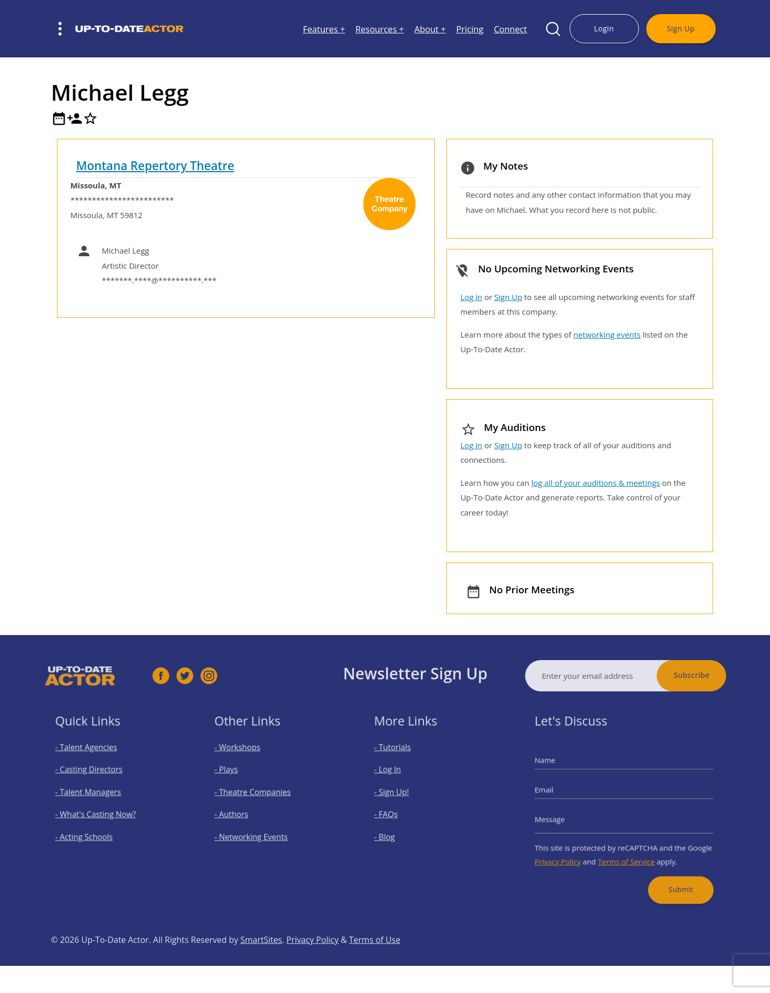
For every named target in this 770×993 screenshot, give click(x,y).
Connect (510, 29)
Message (563, 817)
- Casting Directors (94, 776)
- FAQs (395, 812)
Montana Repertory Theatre (155, 166)
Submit (671, 875)
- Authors (240, 812)
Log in (471, 297)
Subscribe (713, 675)
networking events (607, 334)
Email (558, 792)
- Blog (394, 831)
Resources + (380, 29)
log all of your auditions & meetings (595, 482)
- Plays (236, 776)
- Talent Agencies (92, 757)
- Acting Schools (90, 831)
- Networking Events (257, 831)
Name (559, 768)
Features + (324, 29)
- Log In (397, 776)
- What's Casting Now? (100, 812)
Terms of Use (374, 961)
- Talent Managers (94, 794)
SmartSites (261, 961)
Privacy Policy (570, 852)
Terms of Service (625, 852)
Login (604, 28)
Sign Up (680, 28)
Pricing (469, 29)
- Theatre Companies (258, 794)
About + (430, 29)
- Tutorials (401, 757)
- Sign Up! (400, 794)
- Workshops (245, 757)
